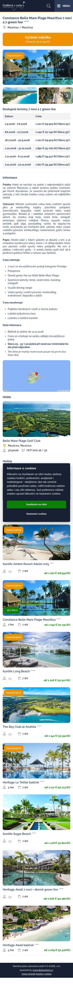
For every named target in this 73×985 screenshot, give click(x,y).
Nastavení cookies (36, 513)
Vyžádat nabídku (38, 39)
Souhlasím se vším (36, 504)
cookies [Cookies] (48, 974)
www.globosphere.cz (42, 970)
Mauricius (13, 27)
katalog (39, 974)
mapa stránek (28, 974)
